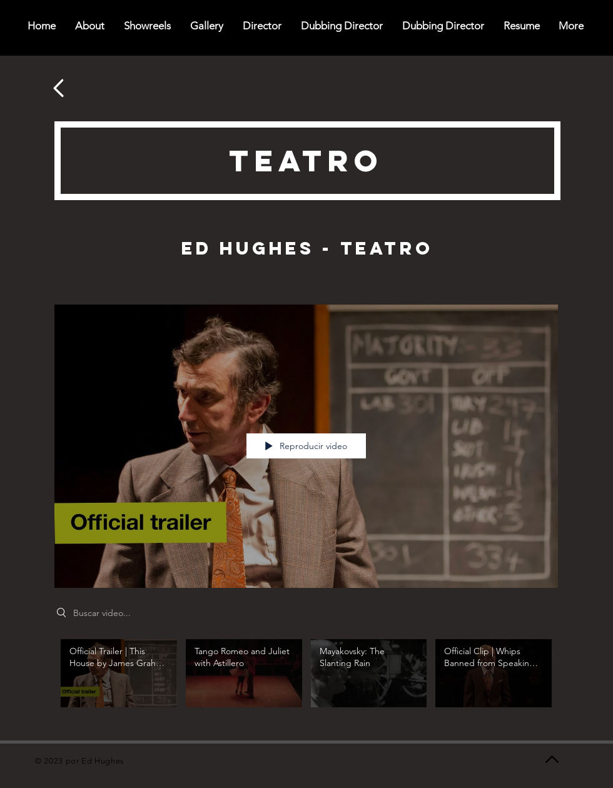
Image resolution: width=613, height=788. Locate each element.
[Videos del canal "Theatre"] (306, 680)
